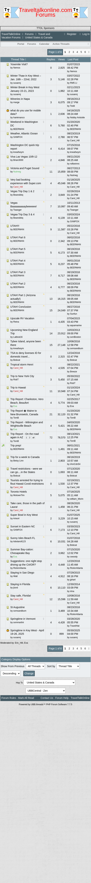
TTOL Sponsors (45, 28)
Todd (72, 106)
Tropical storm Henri (21, 364)
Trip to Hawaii (18, 387)
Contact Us (47, 697)
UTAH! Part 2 (17, 283)
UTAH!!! (14, 225)
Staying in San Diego (22, 572)
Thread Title (18, 59)
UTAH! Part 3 (17, 272)
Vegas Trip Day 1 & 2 (22, 191)
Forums (29, 34)
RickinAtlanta (76, 568)
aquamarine (76, 325)
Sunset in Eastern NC (22, 526)
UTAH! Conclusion (20, 306)
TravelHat (75, 626)
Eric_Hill (19, 643)
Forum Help (62, 697)
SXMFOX (74, 221)
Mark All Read (26, 697)
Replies (51, 59)
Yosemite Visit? (19, 64)
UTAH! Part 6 (17, 237)
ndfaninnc (75, 163)
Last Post (73, 59)
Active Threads (61, 44)
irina (72, 591)
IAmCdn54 (75, 464)
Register (69, 34)
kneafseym (75, 152)
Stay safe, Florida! (20, 595)
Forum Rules (8, 697)
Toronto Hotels (18, 491)
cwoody (74, 556)
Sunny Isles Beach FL (22, 538)
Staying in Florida (20, 584)
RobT (72, 383)
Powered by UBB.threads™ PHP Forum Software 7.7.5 (45, 704)
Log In (84, 34)
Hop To (19, 682)
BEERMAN (75, 129)
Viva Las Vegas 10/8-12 (23, 156)
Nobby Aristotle (77, 117)
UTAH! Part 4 (17, 260)
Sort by (51, 666)
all (33, 437)
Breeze (73, 371)
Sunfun (73, 314)
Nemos (73, 71)
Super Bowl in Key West (24, 514)
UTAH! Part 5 (17, 249)
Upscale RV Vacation (22, 318)
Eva (72, 406)
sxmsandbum (76, 348)
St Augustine (17, 607)
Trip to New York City (22, 376)
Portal (20, 44)
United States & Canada (38, 37)
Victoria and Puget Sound (24, 168)
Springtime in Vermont (22, 618)
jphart (73, 579)
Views (61, 59)
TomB (73, 418)
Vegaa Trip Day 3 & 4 (22, 214)
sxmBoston (75, 337)
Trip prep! (15, 445)
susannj (74, 94)
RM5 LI (73, 83)
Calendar (44, 44)
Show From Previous (13, 666)
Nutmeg (74, 175)
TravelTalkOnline (10, 34)
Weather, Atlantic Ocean (24, 133)
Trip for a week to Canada (25, 457)
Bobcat (73, 360)
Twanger (74, 210)
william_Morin (76, 499)
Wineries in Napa (20, 98)
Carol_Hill (75, 140)
